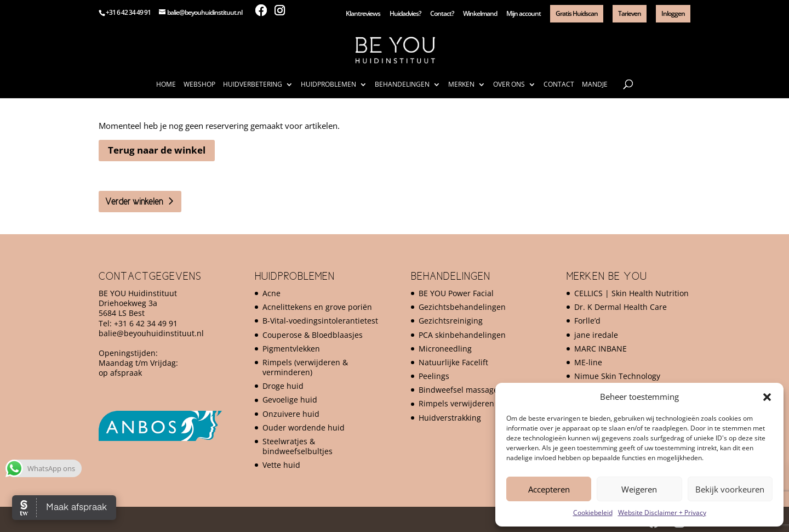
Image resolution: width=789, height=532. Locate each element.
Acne (271, 293)
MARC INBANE (600, 348)
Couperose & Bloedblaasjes (312, 335)
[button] (767, 397)
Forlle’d (587, 320)
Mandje (595, 85)
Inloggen (673, 13)
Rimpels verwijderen (456, 403)
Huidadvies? (405, 14)
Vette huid (281, 465)
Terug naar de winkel (156, 150)
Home (166, 85)
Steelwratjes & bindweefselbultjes (297, 446)
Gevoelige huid (289, 399)
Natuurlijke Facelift (453, 362)
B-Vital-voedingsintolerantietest (320, 320)
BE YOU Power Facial (456, 293)
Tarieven (629, 13)
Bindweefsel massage (458, 389)
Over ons (509, 85)
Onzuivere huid (290, 414)
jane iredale (596, 335)
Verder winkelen (134, 201)
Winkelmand (480, 14)
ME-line (588, 362)
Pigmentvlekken (291, 348)
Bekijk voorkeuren (729, 489)
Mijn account (523, 14)
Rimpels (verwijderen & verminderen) (305, 367)
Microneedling (445, 348)
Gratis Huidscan (577, 13)
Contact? (442, 14)
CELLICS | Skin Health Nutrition (631, 293)
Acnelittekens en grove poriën (317, 307)
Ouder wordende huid (303, 427)
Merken (461, 85)
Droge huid (283, 386)
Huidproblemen (328, 85)
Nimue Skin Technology (617, 376)
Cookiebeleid (593, 512)
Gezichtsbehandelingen (462, 307)
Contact (559, 85)
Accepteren (549, 489)
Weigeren (639, 489)
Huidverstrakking (450, 417)
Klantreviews (363, 14)
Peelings (434, 376)
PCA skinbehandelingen (462, 335)
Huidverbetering (252, 85)
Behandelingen (402, 85)
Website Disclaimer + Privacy (662, 512)
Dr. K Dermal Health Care (620, 307)
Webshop (199, 85)
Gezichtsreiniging (451, 320)
